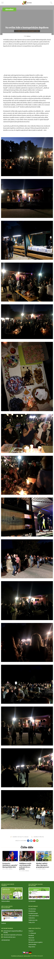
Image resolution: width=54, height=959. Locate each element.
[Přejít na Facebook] (11, 915)
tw (31, 840)
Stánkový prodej (33, 920)
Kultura (28, 36)
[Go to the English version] (27, 953)
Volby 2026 (32, 922)
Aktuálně (9, 9)
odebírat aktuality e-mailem (20, 836)
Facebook (3, 923)
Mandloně (31, 935)
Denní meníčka (32, 944)
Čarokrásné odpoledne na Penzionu (13, 935)
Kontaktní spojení (33, 913)
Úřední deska (32, 911)
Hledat (51, 2)
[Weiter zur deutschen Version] (30, 953)
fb (28, 840)
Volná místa (32, 918)
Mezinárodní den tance (9, 937)
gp (34, 840)
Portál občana (32, 909)
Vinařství (31, 931)
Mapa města (32, 946)
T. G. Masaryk (32, 933)
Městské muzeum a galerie (35, 942)
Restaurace (32, 940)
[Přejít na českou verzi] (23, 953)
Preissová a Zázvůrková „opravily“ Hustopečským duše (10, 865)
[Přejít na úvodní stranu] (27, 3)
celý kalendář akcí (5, 940)
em (37, 840)
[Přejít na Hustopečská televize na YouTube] (39, 893)
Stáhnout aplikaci (5, 901)
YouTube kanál (32, 901)
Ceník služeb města (34, 915)
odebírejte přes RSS (39, 836)
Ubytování (31, 937)
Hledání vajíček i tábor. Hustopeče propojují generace (42, 865)
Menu (2, 2)
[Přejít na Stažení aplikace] (11, 893)
